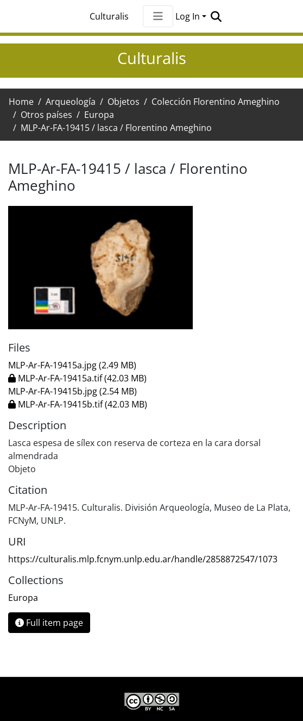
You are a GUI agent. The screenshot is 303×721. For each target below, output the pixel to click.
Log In (187, 16)
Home (21, 102)
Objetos (124, 102)
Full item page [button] (49, 623)
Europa (99, 115)
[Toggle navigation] (158, 16)
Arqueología (71, 102)
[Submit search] (216, 16)
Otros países (46, 115)
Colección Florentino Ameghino (216, 102)
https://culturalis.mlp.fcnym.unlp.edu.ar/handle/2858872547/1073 (142, 559)
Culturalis (109, 16)
